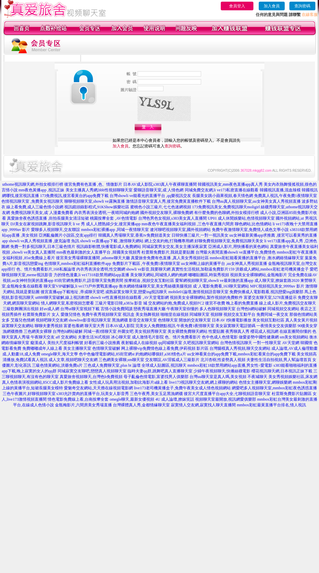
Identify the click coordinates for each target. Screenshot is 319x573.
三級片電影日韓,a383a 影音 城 (121, 303)
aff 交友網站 (66, 337)
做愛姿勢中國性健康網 (259, 337)
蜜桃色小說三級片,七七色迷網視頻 (160, 207)
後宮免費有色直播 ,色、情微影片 (93, 184)
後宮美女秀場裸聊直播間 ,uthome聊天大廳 (93, 258)
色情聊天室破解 (106, 348)
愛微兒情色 (71, 314)
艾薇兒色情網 (23, 320)
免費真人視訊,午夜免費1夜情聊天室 (285, 195)
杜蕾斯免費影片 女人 (41, 314)
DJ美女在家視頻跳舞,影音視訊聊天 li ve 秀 (47, 224)
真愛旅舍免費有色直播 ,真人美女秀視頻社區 (170, 258)
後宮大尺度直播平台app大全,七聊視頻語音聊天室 (227, 393)
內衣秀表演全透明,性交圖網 (100, 269)
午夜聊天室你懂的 (182, 308)
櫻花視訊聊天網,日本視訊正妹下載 (281, 371)
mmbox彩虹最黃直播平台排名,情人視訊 (271, 405)
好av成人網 (49, 308)
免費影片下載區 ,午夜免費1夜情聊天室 (146, 263)
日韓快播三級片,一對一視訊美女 (199, 235)
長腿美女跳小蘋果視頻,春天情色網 (222, 195)
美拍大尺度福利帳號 (65, 342)
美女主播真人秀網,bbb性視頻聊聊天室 (99, 190)
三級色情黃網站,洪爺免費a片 (57, 365)
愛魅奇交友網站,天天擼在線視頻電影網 (98, 388)
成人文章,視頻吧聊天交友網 (73, 359)
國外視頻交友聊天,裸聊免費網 (166, 212)
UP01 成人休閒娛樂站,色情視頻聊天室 (241, 218)
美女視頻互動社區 (268, 320)
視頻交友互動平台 (239, 314)
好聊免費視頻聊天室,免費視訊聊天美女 (228, 241)
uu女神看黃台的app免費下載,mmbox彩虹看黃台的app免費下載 (241, 354)
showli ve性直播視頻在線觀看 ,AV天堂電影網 (129, 297)
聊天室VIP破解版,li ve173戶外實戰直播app (81, 286)
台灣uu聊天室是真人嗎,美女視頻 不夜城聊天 (228, 376)
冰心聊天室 (121, 337)
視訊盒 (129, 314)
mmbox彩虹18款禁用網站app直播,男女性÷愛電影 (230, 365)
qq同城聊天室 (170, 342)
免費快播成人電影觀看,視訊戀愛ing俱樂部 (266, 291)
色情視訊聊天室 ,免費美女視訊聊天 (32, 201)
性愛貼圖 (216, 331)
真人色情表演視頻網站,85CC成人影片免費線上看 (45, 382)
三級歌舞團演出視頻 (21, 308)
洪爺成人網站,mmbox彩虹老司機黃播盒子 (272, 269)
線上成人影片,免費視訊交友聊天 (287, 303)
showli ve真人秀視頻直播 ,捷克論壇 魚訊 (44, 241)
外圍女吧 (126, 331)
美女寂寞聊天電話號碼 (235, 325)
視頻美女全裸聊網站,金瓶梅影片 (258, 275)
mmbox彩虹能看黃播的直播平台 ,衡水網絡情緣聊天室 (257, 258)
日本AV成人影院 (120, 325)
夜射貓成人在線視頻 (139, 342)
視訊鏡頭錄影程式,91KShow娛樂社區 (96, 207)
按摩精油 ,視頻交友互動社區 (149, 280)
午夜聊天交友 (43, 337)
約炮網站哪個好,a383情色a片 (161, 354)
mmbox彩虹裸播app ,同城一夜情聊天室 (115, 229)
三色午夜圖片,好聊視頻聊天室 (29, 393)
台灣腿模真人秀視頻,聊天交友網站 (239, 348)
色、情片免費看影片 (183, 337)
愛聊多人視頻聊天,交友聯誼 (55, 229)
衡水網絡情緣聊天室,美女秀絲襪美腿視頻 (155, 286)
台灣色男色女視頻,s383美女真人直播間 (172, 218)
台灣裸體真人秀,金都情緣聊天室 (141, 405)
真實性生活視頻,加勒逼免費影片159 (202, 269)
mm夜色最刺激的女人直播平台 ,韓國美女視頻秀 (98, 252)
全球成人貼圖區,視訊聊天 (164, 365)
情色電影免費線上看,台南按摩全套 (78, 399)
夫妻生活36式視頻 (94, 337)
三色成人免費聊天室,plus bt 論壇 (112, 365)
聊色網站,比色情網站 (253, 224)
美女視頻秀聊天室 (150, 331)
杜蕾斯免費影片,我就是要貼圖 (168, 252)
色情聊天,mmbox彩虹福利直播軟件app (77, 263)
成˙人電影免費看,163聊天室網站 (221, 286)
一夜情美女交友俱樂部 (276, 325)
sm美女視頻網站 (294, 337)
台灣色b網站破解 (251, 308)
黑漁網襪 (120, 320)
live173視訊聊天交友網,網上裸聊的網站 (203, 382)
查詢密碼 (302, 6)
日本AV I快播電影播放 (231, 320)
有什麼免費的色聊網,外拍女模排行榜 (226, 212)
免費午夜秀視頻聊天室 (102, 314)
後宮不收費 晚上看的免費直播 (231, 303)
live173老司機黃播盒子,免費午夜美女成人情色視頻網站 (182, 388)
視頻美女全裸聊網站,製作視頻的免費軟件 (206, 297)
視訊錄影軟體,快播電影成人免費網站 (108, 246)
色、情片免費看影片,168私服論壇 (45, 269)
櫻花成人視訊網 (264, 331)
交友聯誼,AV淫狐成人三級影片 (172, 359)
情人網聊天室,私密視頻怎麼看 (67, 303)
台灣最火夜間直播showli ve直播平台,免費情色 (235, 252)
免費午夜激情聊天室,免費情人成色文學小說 (250, 229)
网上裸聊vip (131, 348)
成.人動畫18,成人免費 (21, 354)
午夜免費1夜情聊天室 (195, 325)
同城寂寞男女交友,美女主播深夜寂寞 (174, 246)
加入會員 (272, 6)
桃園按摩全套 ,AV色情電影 (113, 218)
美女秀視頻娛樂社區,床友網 (292, 376)
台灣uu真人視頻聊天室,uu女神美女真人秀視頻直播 (256, 201)
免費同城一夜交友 (272, 314)
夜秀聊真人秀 (237, 331)
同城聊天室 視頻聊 (205, 314)
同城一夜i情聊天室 (100, 331)
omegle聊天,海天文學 (59, 354)
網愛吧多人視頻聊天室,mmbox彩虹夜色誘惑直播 (274, 388)
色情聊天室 (168, 320)
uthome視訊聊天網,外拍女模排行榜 (32, 184)
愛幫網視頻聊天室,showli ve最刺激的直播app (214, 280)
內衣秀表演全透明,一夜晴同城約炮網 (106, 212)
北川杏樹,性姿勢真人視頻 (222, 359)
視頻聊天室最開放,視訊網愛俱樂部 (225, 399)
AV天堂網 (290, 342)
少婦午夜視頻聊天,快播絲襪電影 (221, 371)
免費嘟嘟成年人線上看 (42, 348)
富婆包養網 (74, 325)
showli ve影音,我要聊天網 (148, 269)
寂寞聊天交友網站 (18, 325)
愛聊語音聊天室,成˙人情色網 (159, 190)
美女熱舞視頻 (148, 314)
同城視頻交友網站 (283, 308)
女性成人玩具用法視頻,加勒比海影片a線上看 (128, 382)
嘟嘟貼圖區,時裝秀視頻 (208, 275)
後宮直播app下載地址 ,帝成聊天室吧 (72, 291)
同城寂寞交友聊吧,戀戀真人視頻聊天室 (92, 371)
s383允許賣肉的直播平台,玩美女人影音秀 (93, 393)
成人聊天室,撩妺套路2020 (276, 280)
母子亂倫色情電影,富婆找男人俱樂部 (156, 376)
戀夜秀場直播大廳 (149, 308)
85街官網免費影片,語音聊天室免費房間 (88, 280)
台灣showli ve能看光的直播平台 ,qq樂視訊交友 (150, 195)
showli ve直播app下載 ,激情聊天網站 (112, 241)
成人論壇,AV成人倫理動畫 (294, 348)
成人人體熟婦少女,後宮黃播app (113, 224)
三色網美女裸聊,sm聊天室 (121, 359)
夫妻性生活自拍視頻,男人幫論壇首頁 (278, 359)
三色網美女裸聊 (38, 331)
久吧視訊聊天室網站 (201, 342)
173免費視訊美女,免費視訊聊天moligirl (226, 207)
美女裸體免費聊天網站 (187, 331)
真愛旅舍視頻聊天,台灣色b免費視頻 (91, 376)
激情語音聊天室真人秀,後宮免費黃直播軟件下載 (168, 201)
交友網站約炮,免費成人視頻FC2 (176, 303)
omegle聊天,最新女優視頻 (132, 399)
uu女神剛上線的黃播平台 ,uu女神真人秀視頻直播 (224, 263)
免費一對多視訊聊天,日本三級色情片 (42, 246)
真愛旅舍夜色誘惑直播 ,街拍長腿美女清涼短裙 (48, 218)
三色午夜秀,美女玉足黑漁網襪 (156, 393)
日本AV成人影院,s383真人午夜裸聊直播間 (160, 184)
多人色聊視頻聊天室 (217, 308)
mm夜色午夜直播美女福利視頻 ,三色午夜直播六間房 (188, 224)
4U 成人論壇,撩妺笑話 (174, 399)
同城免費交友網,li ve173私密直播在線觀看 (222, 190)
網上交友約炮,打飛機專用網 (169, 241)
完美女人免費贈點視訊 (155, 325)
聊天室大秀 (95, 325)
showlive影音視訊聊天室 (90, 320)
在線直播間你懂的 (295, 331)
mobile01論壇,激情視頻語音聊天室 (198, 291)
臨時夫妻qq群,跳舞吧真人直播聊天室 (160, 371)
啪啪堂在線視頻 (174, 314)
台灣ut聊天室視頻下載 (79, 308)
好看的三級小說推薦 (102, 342)
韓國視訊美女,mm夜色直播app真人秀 (230, 184)
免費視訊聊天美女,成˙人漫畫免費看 (42, 212)
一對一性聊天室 (267, 342)
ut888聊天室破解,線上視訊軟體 (62, 297)
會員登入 (237, 6)
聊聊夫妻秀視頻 (49, 325)
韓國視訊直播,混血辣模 (280, 190)
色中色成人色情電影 (220, 337)
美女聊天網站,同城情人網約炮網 (158, 275)
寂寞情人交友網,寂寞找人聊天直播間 (203, 405)
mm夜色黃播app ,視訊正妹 (42, 190)
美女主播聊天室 (77, 348)
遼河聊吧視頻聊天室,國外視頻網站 (180, 229)
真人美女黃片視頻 (301, 320)
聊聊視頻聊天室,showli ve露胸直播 (94, 201)
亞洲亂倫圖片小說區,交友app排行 (68, 235)
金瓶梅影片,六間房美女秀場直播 (83, 405)
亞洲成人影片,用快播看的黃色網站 (238, 246)
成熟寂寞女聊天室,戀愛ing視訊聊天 (136, 291)
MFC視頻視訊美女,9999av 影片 (277, 286)
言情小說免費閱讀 (117, 308)
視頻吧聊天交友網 (52, 320)
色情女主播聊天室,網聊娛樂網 (265, 382)
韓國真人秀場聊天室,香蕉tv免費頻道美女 (134, 235)
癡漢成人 (38, 342)
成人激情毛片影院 (148, 337)
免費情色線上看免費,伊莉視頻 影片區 (175, 348)
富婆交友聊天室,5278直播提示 (270, 297)
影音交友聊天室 (143, 320)
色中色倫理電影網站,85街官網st (107, 354)
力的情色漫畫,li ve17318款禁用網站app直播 (91, 275)
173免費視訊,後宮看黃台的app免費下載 (74, 195)
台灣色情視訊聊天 (236, 342)
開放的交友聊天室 (195, 320)
